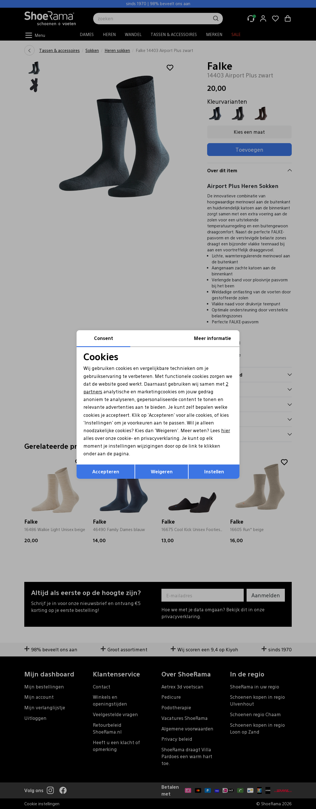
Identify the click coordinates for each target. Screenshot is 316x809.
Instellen (214, 471)
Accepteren (105, 471)
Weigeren (162, 471)
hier (225, 430)
